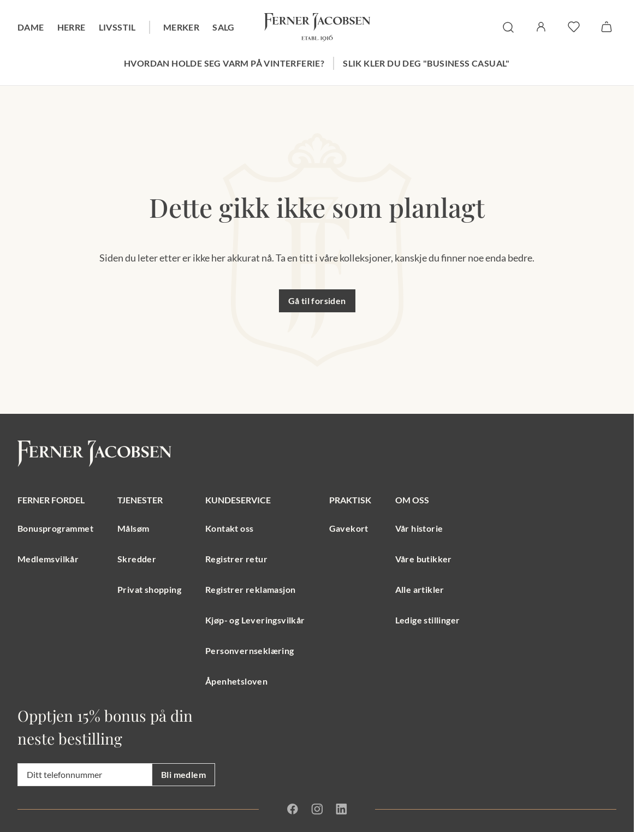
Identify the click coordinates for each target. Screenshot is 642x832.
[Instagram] (316, 809)
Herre (71, 27)
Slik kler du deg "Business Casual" (426, 63)
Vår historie (419, 528)
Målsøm (133, 528)
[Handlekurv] (606, 26)
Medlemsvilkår (48, 559)
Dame (30, 27)
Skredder (136, 559)
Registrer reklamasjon (250, 589)
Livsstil (117, 27)
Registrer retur (236, 559)
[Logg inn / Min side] (541, 26)
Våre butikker (423, 559)
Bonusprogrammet (55, 528)
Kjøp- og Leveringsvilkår (255, 620)
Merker (181, 27)
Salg (223, 27)
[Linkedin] (341, 809)
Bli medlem (183, 774)
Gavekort (348, 528)
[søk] (508, 27)
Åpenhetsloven (236, 681)
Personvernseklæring (249, 650)
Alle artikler (419, 589)
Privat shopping (149, 589)
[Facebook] (292, 809)
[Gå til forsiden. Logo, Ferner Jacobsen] (317, 27)
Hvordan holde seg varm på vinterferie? (224, 63)
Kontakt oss (229, 528)
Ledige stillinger (427, 620)
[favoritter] (574, 26)
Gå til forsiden (317, 300)
